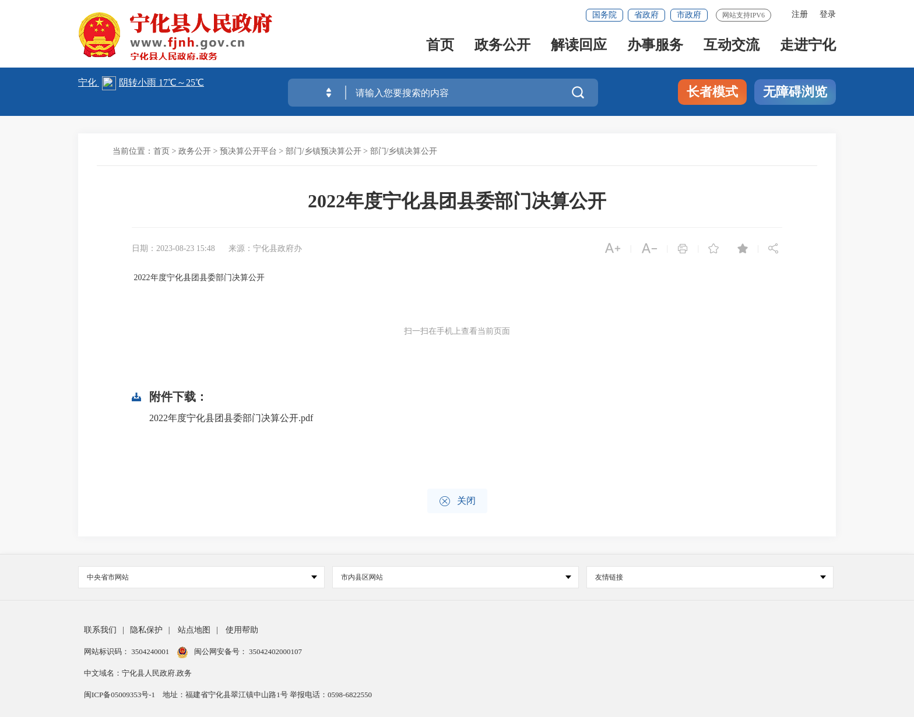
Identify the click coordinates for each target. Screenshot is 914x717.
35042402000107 (274, 651)
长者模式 (712, 91)
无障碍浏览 (795, 91)
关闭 (457, 501)
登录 (828, 14)
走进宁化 (808, 47)
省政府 (646, 14)
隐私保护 (146, 630)
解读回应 (579, 47)
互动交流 (732, 47)
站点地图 (194, 630)
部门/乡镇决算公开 (404, 151)
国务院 (604, 14)
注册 (800, 14)
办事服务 (655, 47)
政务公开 (502, 47)
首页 (440, 47)
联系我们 (100, 630)
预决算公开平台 (248, 151)
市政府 (689, 14)
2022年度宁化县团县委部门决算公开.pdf (231, 418)
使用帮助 (242, 630)
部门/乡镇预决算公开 (323, 151)
